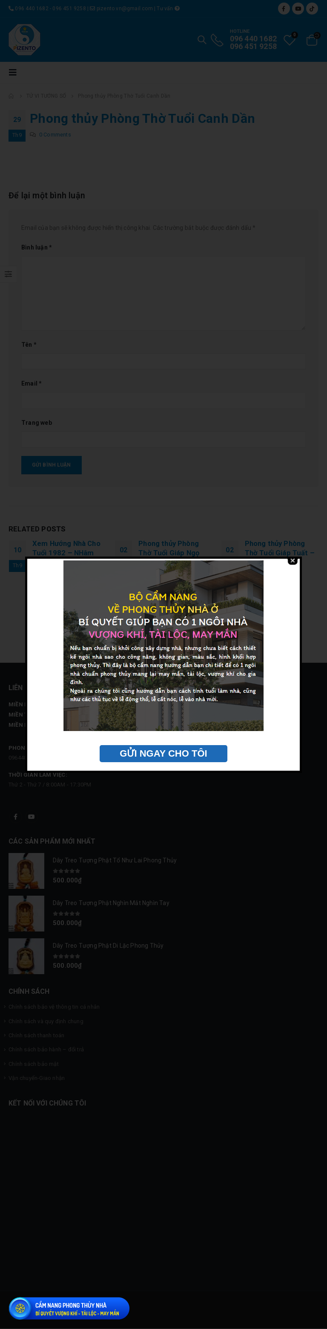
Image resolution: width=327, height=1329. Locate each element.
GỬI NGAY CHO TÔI (163, 753)
